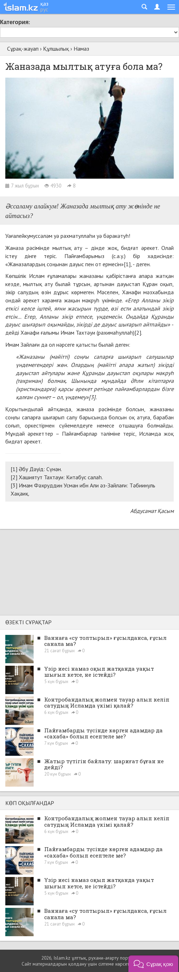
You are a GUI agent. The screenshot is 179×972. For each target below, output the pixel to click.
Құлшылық (56, 48)
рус (44, 9)
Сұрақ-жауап (23, 48)
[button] (153, 963)
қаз (44, 3)
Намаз (81, 48)
